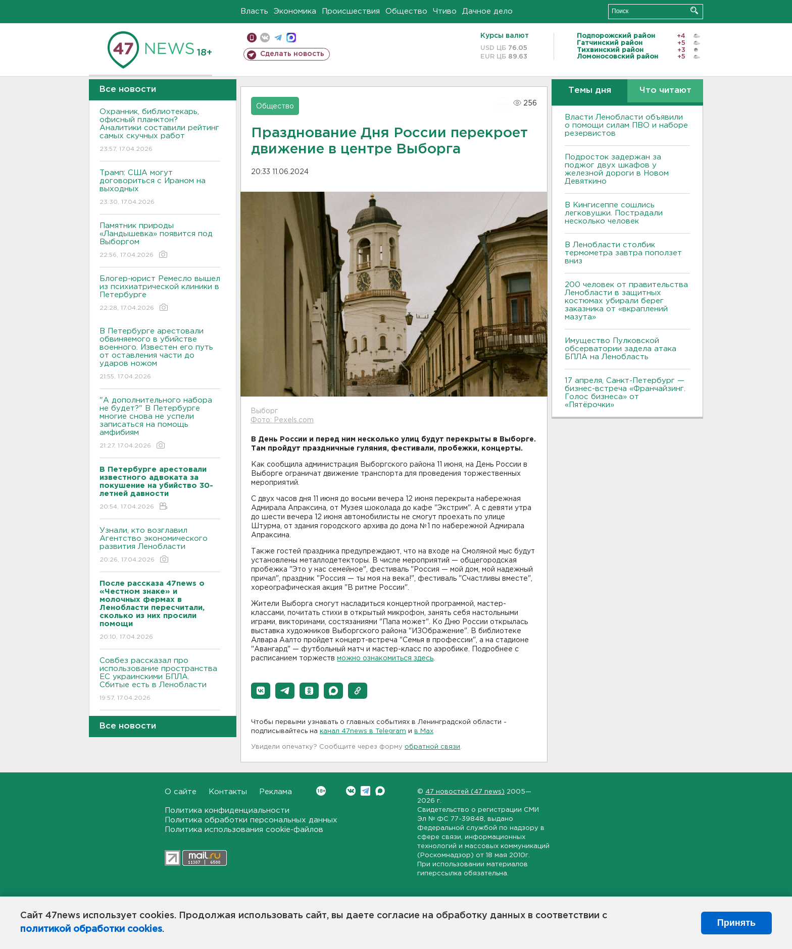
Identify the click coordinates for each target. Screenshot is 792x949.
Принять (736, 923)
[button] (260, 691)
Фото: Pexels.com (282, 420)
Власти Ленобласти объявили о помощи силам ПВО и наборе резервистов (626, 125)
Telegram (365, 791)
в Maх (423, 731)
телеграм (278, 37)
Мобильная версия (252, 37)
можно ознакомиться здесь (385, 658)
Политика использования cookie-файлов (244, 829)
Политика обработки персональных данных (251, 820)
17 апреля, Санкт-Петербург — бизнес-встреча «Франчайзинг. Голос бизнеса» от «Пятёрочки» (625, 392)
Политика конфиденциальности (227, 810)
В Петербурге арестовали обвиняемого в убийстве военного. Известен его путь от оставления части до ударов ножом (160, 354)
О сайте (180, 792)
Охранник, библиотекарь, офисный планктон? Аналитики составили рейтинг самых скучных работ (160, 130)
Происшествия (351, 11)
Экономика (295, 11)
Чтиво (445, 11)
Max (380, 791)
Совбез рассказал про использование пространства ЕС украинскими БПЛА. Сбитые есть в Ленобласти (160, 679)
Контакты (228, 792)
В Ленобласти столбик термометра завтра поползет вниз (623, 253)
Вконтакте (321, 791)
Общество (406, 11)
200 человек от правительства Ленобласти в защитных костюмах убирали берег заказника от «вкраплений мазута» (626, 301)
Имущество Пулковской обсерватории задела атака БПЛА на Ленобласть (620, 349)
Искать (694, 10)
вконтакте (265, 37)
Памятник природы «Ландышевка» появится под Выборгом (160, 240)
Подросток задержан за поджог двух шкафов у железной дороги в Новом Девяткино (617, 169)
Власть (254, 11)
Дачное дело (487, 11)
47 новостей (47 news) (465, 792)
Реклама (275, 792)
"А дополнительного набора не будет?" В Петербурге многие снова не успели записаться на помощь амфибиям (160, 423)
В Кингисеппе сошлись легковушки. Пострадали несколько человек (614, 213)
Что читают (665, 90)
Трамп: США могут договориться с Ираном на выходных (160, 188)
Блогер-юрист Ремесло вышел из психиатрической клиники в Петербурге (160, 293)
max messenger (291, 37)
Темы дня (589, 90)
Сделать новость (292, 54)
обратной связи (432, 747)
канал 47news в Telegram (363, 731)
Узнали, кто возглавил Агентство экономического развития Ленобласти (160, 545)
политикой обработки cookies (91, 929)
